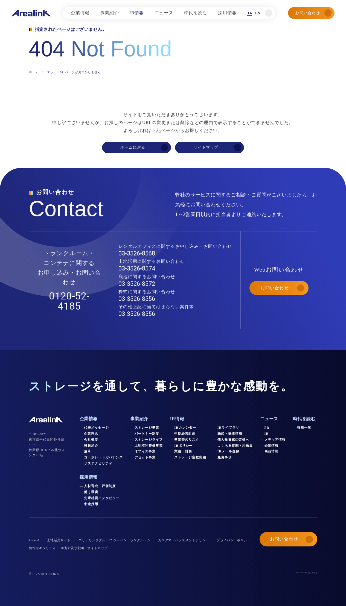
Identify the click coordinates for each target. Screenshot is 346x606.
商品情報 (271, 451)
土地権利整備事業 (149, 446)
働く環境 (91, 492)
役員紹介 (91, 446)
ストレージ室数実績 (190, 457)
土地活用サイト (59, 540)
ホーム (34, 72)
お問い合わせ (313, 12)
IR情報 (177, 418)
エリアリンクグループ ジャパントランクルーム (114, 540)
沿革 (87, 451)
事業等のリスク (186, 440)
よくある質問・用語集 (235, 446)
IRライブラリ (228, 428)
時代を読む (304, 418)
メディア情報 (275, 440)
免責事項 (224, 457)
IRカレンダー (185, 428)
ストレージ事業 (147, 428)
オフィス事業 (145, 451)
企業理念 (91, 434)
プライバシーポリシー (234, 540)
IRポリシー (183, 446)
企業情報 (271, 446)
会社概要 (91, 440)
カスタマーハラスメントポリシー (183, 540)
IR (266, 434)
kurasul (34, 540)
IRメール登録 (228, 451)
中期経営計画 (185, 434)
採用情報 (89, 477)
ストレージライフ (149, 440)
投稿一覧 (304, 428)
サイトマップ (97, 548)
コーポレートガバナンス (103, 457)
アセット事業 (145, 457)
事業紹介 (139, 418)
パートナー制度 (147, 434)
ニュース (269, 418)
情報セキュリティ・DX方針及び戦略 (56, 548)
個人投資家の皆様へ (233, 440)
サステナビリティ (98, 463)
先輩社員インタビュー (102, 498)
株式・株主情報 (229, 434)
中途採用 (91, 504)
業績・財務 (183, 451)
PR (266, 428)
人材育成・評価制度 (100, 486)
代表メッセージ (96, 428)
